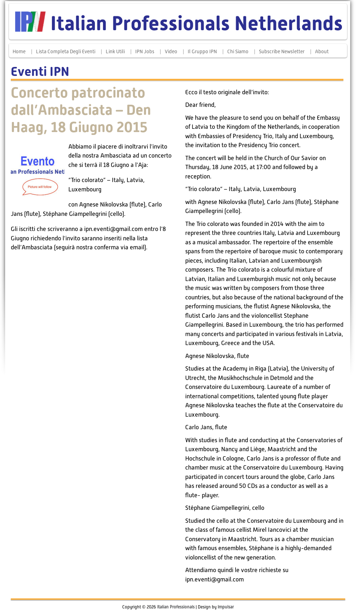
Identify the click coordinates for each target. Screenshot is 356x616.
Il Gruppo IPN (202, 51)
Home (19, 51)
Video (171, 51)
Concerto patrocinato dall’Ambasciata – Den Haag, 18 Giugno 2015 (81, 110)
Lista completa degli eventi (65, 51)
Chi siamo (237, 51)
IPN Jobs (144, 51)
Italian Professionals (176, 607)
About (322, 51)
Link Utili (115, 51)
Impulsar (226, 607)
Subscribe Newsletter (282, 51)
